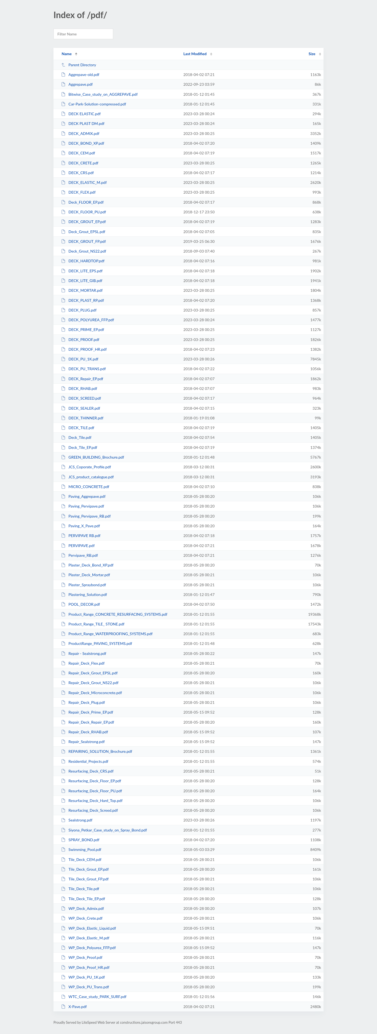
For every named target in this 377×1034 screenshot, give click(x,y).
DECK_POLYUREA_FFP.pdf (87, 319)
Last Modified (195, 53)
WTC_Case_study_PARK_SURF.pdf (93, 996)
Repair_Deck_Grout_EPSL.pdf (89, 673)
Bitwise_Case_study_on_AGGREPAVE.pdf (99, 94)
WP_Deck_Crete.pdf (81, 918)
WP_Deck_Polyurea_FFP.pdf (88, 947)
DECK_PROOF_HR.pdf (84, 349)
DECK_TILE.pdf (77, 427)
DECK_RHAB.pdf (79, 388)
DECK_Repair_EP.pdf (82, 378)
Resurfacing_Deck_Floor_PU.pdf (91, 790)
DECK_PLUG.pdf (78, 310)
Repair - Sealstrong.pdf (83, 653)
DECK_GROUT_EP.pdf (83, 221)
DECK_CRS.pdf (77, 172)
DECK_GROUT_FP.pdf (83, 241)
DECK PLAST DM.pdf (83, 123)
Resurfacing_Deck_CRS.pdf (87, 771)
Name (67, 53)
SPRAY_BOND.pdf (80, 839)
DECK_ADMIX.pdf (80, 133)
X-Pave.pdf (74, 1006)
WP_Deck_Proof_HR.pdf (85, 967)
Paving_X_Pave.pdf (80, 525)
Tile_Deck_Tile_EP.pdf (83, 898)
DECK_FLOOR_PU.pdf (83, 212)
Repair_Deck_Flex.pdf (83, 663)
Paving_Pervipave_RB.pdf (86, 516)
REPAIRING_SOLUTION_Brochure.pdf (96, 751)
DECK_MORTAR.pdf (82, 290)
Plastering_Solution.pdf (84, 594)
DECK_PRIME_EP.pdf (82, 329)
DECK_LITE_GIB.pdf (81, 280)
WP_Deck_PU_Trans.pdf (85, 987)
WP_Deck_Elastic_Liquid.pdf (88, 928)
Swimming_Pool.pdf (81, 849)
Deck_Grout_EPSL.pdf (83, 231)
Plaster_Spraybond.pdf (83, 584)
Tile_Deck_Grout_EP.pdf (85, 869)
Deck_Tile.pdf (76, 437)
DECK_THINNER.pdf (82, 418)
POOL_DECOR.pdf (80, 604)
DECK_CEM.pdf (78, 153)
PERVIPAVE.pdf (78, 545)
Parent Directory (78, 64)
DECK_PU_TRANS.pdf (83, 368)
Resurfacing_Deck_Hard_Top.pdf (92, 800)
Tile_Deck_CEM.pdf (81, 859)
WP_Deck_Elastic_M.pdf (85, 938)
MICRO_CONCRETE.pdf (85, 486)
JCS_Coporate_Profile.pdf (86, 467)
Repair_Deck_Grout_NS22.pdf (90, 682)
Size (312, 53)
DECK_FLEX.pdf (78, 192)
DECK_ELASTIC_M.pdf (84, 182)
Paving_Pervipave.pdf (82, 506)
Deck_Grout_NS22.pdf (83, 251)
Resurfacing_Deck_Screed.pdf (89, 810)
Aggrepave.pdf (77, 84)
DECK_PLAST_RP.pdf (82, 300)
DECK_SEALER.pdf (80, 408)
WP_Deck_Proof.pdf (81, 957)
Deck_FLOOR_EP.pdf (82, 202)
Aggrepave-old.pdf (80, 74)
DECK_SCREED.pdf (81, 398)
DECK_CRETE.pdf (79, 163)
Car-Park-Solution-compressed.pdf (93, 104)
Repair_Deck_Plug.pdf (83, 702)
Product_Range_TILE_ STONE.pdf (92, 624)
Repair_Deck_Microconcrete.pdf (91, 692)
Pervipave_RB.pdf (79, 555)
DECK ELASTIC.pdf (81, 113)
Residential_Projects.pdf (84, 761)
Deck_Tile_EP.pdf (79, 447)
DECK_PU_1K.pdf (79, 359)
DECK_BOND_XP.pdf (82, 143)
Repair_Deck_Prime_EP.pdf (87, 712)
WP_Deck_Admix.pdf (82, 908)
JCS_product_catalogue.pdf (87, 477)
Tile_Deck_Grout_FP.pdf (85, 879)
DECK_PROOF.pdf (80, 339)
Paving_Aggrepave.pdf (83, 496)
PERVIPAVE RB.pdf (80, 535)
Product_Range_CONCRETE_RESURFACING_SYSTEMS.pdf (114, 614)
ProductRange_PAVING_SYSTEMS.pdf (96, 643)
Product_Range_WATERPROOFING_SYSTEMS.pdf (107, 633)
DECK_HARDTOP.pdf (83, 260)
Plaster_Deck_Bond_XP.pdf (87, 565)
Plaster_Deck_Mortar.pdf (85, 574)
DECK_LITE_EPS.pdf (82, 271)
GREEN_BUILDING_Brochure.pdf (92, 457)
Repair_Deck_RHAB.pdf (84, 732)
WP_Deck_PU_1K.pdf (83, 977)
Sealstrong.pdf (76, 820)
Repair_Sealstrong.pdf (83, 741)
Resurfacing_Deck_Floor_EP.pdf (91, 780)
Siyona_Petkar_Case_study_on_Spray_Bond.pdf (104, 830)
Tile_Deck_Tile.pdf (80, 888)
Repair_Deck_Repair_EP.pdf (87, 722)
